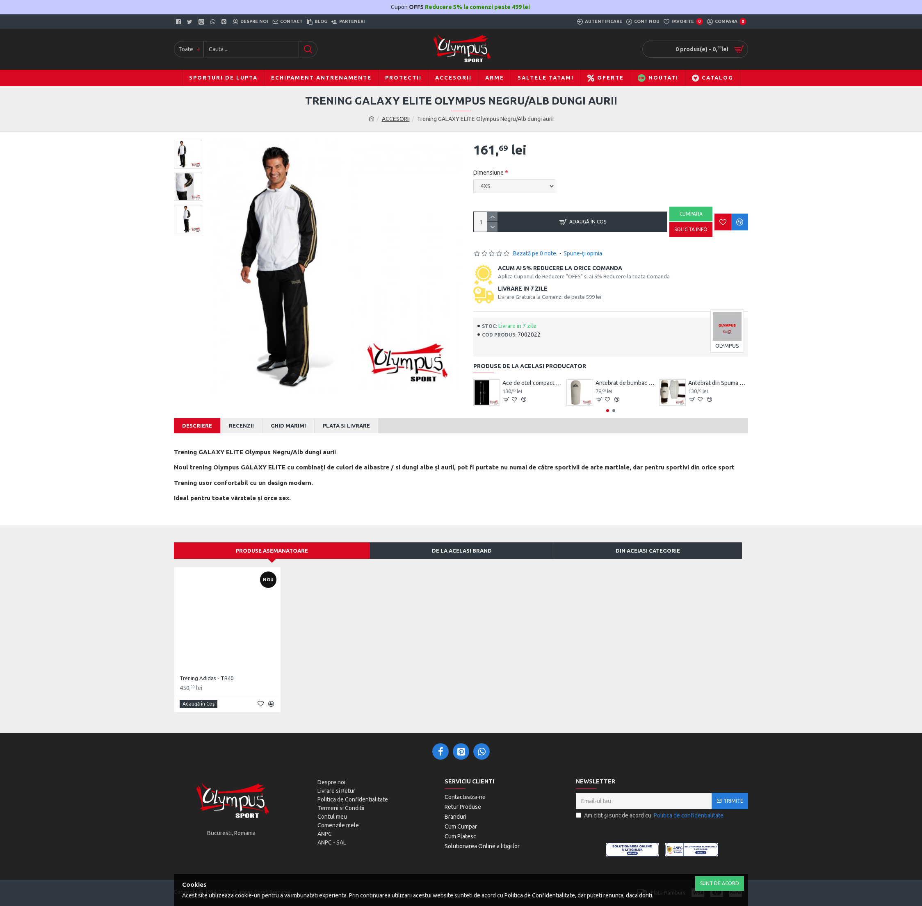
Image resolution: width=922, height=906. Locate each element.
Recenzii (241, 425)
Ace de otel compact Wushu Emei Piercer (532, 383)
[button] (607, 410)
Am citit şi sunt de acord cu (650, 815)
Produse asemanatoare (272, 550)
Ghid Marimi (288, 425)
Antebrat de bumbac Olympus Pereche (625, 383)
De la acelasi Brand (462, 550)
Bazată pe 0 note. (535, 253)
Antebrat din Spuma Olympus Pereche (718, 383)
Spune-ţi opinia (583, 253)
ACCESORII (396, 119)
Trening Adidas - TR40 (206, 678)
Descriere (197, 425)
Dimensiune (488, 172)
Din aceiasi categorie (648, 550)
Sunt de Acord (719, 883)
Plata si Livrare (346, 425)
